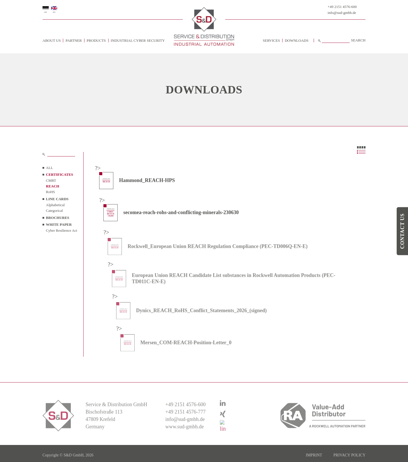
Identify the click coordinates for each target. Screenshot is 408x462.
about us (51, 40)
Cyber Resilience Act (61, 230)
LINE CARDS (57, 199)
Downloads (297, 40)
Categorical (54, 210)
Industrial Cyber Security (138, 40)
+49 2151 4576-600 (342, 7)
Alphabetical (55, 205)
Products (96, 40)
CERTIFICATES (59, 174)
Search (358, 40)
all (49, 168)
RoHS (50, 192)
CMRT (51, 180)
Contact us (402, 231)
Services (271, 40)
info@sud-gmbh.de (342, 13)
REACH (52, 186)
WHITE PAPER (59, 224)
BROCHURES (57, 218)
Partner (73, 40)
